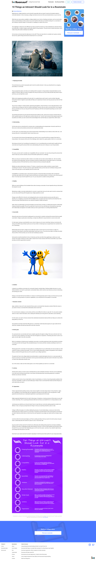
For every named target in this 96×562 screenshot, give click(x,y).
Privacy (13, 554)
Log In (68, 2)
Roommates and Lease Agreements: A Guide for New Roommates (34, 554)
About (13, 546)
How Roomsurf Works (59, 2)
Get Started (45, 517)
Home (2, 546)
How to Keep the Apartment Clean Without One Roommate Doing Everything (35, 556)
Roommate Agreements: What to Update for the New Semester (33, 550)
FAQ (12, 550)
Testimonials (51, 2)
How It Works (14, 548)
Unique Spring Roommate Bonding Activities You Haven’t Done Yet (34, 546)
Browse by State (4, 548)
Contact (13, 558)
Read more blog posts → (26, 558)
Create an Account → (78, 2)
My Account (3, 550)
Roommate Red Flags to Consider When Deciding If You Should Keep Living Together (37, 548)
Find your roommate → (48, 533)
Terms (13, 556)
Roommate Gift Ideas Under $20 (27, 552)
